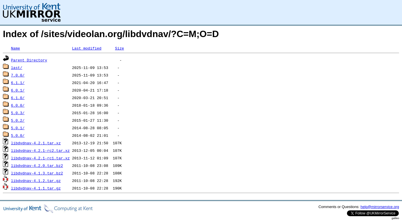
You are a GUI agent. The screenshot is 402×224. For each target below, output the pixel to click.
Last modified (86, 48)
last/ (16, 67)
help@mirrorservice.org (380, 207)
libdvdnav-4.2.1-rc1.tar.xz (40, 158)
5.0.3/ (18, 112)
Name (15, 48)
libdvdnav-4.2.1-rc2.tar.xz (40, 150)
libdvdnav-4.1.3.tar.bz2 (37, 173)
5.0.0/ (18, 135)
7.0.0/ (18, 75)
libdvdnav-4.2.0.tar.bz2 (37, 165)
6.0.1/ (18, 90)
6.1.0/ (18, 97)
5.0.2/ (18, 120)
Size (119, 48)
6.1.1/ (18, 82)
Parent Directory (29, 60)
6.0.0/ (18, 105)
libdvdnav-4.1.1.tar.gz (36, 188)
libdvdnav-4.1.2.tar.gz (36, 180)
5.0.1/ (18, 127)
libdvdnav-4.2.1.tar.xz (36, 142)
